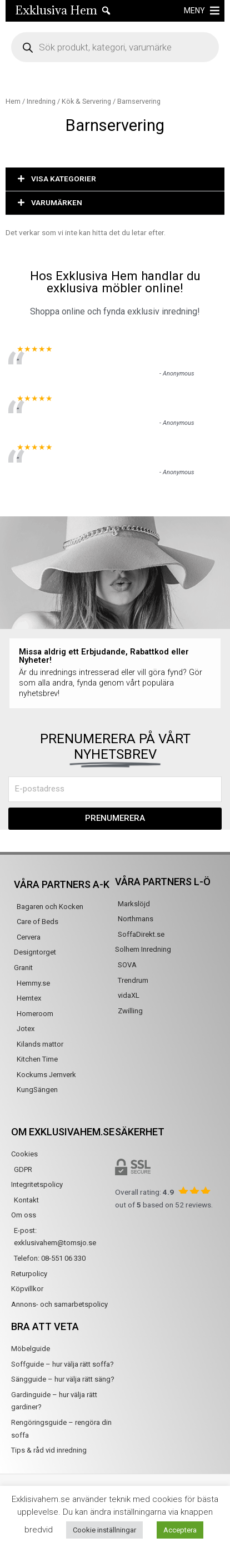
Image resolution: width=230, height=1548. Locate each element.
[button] (115, 179)
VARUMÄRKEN (56, 202)
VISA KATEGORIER (63, 178)
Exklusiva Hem (56, 10)
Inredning (41, 101)
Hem (13, 101)
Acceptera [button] (180, 1530)
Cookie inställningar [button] (104, 1530)
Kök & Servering (86, 101)
